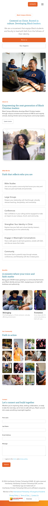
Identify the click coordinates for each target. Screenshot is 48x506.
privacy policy (23, 459)
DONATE (33, 4)
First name (5, 417)
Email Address (6, 435)
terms (15, 459)
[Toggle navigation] (42, 4)
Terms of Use (25, 495)
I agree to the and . (16, 459)
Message (5, 443)
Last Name (5, 426)
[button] (18, 305)
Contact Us (35, 495)
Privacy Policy (13, 495)
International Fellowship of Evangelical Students (29, 492)
